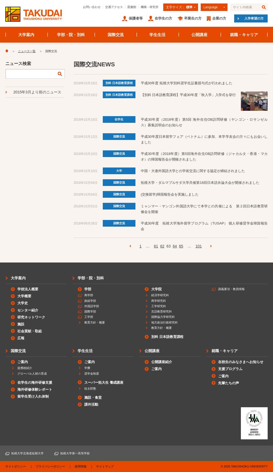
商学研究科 (158, 300)
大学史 (22, 303)
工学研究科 (158, 306)
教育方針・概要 (94, 322)
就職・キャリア (244, 34)
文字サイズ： (179, 7)
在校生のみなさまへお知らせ (240, 362)
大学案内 (26, 34)
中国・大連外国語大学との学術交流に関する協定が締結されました (193, 171)
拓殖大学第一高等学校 (75, 453)
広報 (20, 338)
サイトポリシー (15, 466)
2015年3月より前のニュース (37, 92)
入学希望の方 (254, 18)
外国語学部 (91, 306)
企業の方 (219, 18)
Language (210, 7)
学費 (87, 368)
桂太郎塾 (90, 388)
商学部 (88, 295)
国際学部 (90, 311)
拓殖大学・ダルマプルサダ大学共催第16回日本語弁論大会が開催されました (200, 183)
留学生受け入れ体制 (33, 396)
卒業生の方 (193, 18)
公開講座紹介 (161, 362)
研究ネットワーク (31, 317)
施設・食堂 (93, 397)
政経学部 (90, 300)
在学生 (119, 119)
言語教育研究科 (161, 311)
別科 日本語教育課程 (119, 83)
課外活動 (91, 404)
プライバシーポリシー (50, 466)
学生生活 (157, 34)
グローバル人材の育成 (32, 373)
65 (181, 246)
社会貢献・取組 (29, 331)
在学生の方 (163, 18)
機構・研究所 (149, 7)
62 (162, 246)
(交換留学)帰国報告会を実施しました (170, 194)
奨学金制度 (91, 373)
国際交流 (116, 34)
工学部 (88, 316)
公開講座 (199, 34)
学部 (87, 289)
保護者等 (136, 18)
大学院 (156, 289)
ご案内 (22, 362)
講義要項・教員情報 (231, 289)
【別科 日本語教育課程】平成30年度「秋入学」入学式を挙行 (188, 95)
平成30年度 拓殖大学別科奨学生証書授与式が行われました (187, 83)
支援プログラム (230, 369)
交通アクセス (114, 7)
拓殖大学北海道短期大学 (27, 453)
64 (175, 246)
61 (156, 246)
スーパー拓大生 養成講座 (103, 382)
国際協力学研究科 (163, 316)
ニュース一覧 (27, 51)
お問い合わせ (92, 7)
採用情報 (80, 466)
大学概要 (24, 296)
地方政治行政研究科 (164, 322)
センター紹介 (27, 310)
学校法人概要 (27, 289)
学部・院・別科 (71, 34)
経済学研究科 (160, 295)
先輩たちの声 (228, 383)
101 (198, 246)
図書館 (131, 7)
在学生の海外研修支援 (34, 382)
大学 (119, 170)
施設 (20, 324)
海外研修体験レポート (34, 389)
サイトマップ (105, 466)
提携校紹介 (24, 368)
